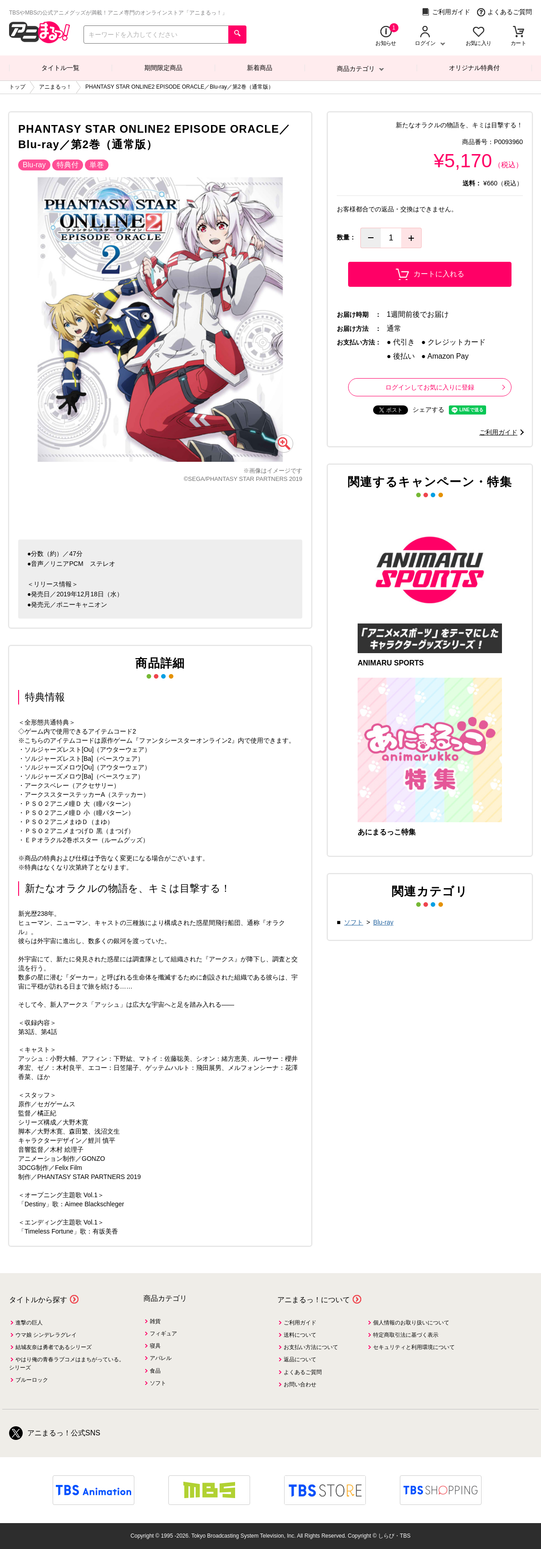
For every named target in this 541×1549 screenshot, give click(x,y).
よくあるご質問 (504, 12)
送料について (300, 1335)
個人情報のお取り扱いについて (411, 1322)
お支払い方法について (311, 1347)
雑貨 (155, 1321)
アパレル (161, 1358)
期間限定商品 (163, 67)
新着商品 (259, 67)
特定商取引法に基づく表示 (405, 1335)
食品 (155, 1371)
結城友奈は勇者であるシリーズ (53, 1347)
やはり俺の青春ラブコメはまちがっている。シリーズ (66, 1363)
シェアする (428, 409)
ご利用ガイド (446, 12)
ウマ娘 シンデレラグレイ (46, 1335)
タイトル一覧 (60, 67)
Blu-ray (383, 922)
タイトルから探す (38, 1300)
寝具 (155, 1346)
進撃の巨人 (29, 1322)
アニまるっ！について (313, 1300)
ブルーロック (31, 1380)
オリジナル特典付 (474, 67)
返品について (300, 1359)
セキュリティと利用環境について (414, 1347)
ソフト (353, 922)
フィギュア (163, 1333)
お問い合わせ (300, 1384)
